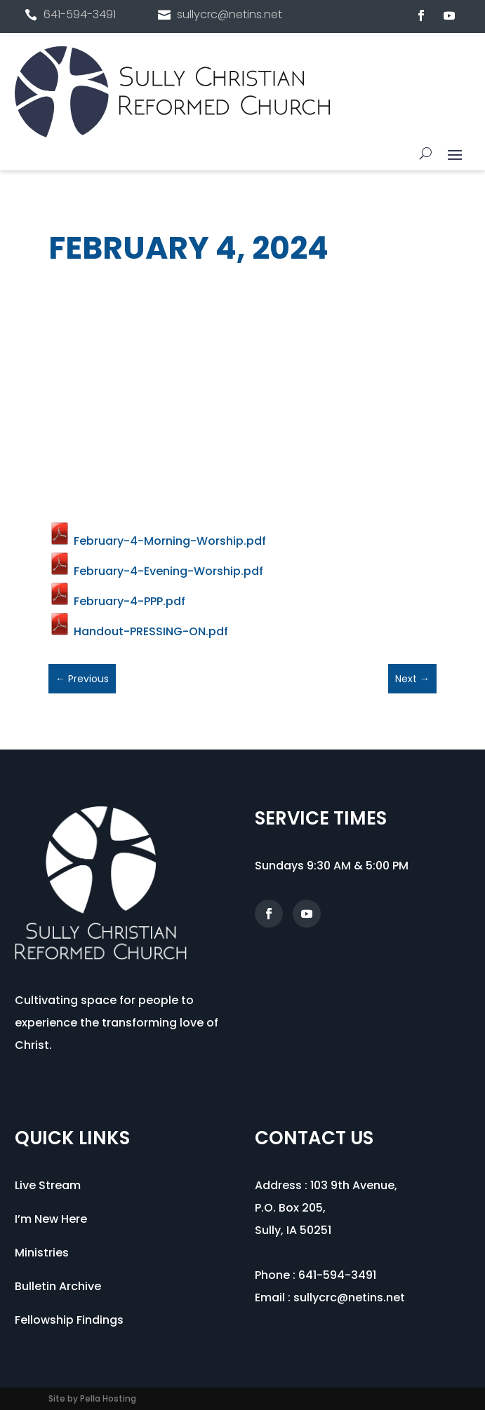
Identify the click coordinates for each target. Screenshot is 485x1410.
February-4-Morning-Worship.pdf (157, 541)
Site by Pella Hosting (92, 1398)
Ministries (42, 1253)
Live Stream (48, 1185)
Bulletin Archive (58, 1286)
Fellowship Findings (69, 1320)
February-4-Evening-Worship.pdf (155, 571)
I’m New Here (51, 1219)
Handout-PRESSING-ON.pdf (138, 631)
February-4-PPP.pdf (116, 601)
